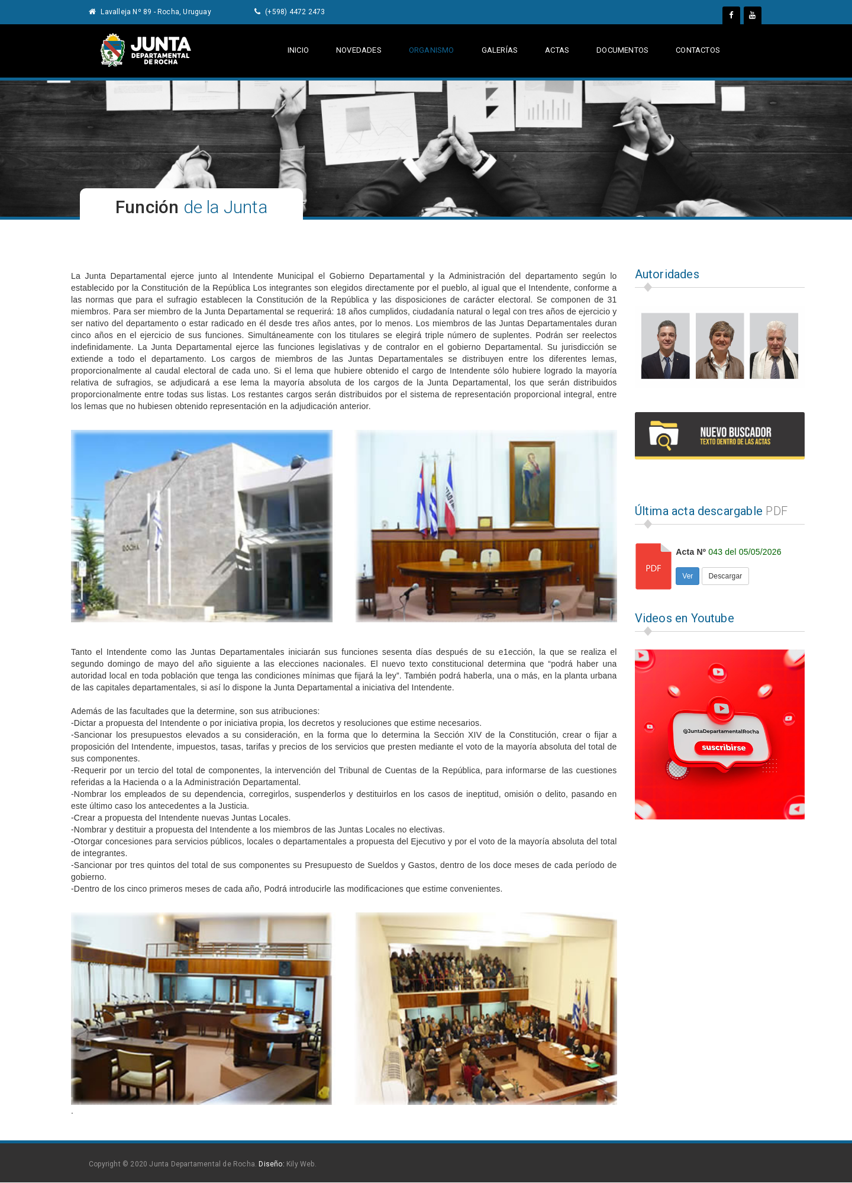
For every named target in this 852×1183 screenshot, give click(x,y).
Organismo (431, 50)
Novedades (359, 50)
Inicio (298, 50)
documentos (621, 50)
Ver (687, 576)
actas (556, 50)
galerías (500, 50)
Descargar (725, 576)
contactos (698, 50)
